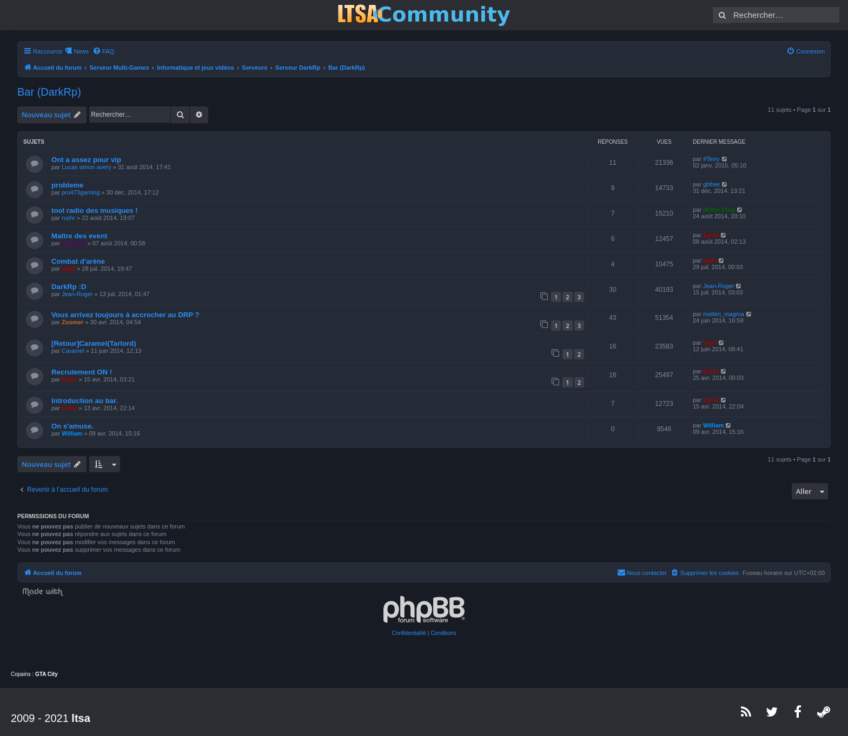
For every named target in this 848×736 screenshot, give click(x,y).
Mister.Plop (719, 209)
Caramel (73, 350)
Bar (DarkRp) (49, 92)
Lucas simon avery (86, 167)
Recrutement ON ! (81, 372)
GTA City (46, 674)
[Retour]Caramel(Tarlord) (93, 343)
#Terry (711, 159)
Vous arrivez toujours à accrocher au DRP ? (125, 315)
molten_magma (723, 314)
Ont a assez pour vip (86, 160)
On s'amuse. (72, 426)
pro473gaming (81, 192)
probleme (67, 185)
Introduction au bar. (84, 401)
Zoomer (72, 322)
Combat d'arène (78, 261)
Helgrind (74, 243)
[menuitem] (103, 51)
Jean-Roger (77, 294)
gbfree (711, 184)
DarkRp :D (68, 287)
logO (68, 268)
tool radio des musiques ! (94, 210)
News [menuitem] (81, 51)
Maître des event (79, 236)
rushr (68, 218)
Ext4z (711, 235)
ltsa (80, 718)
